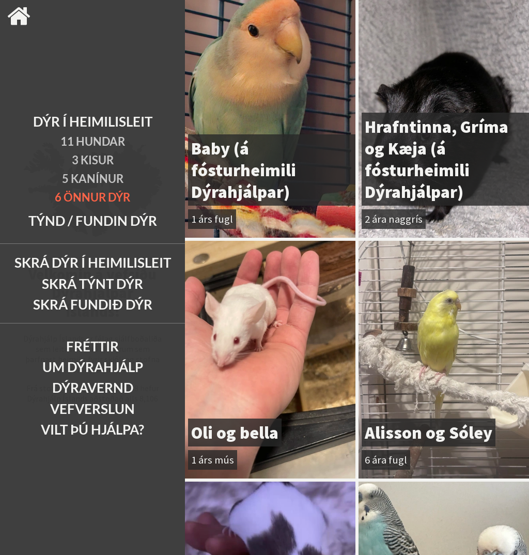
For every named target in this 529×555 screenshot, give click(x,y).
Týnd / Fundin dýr (92, 220)
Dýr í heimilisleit (92, 121)
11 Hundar (92, 141)
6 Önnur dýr (92, 197)
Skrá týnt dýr (92, 283)
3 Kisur (93, 160)
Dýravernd (92, 387)
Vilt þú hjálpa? (92, 429)
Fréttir (92, 346)
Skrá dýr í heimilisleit (92, 262)
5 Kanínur (92, 179)
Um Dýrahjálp (92, 367)
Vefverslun (92, 409)
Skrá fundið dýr (92, 304)
